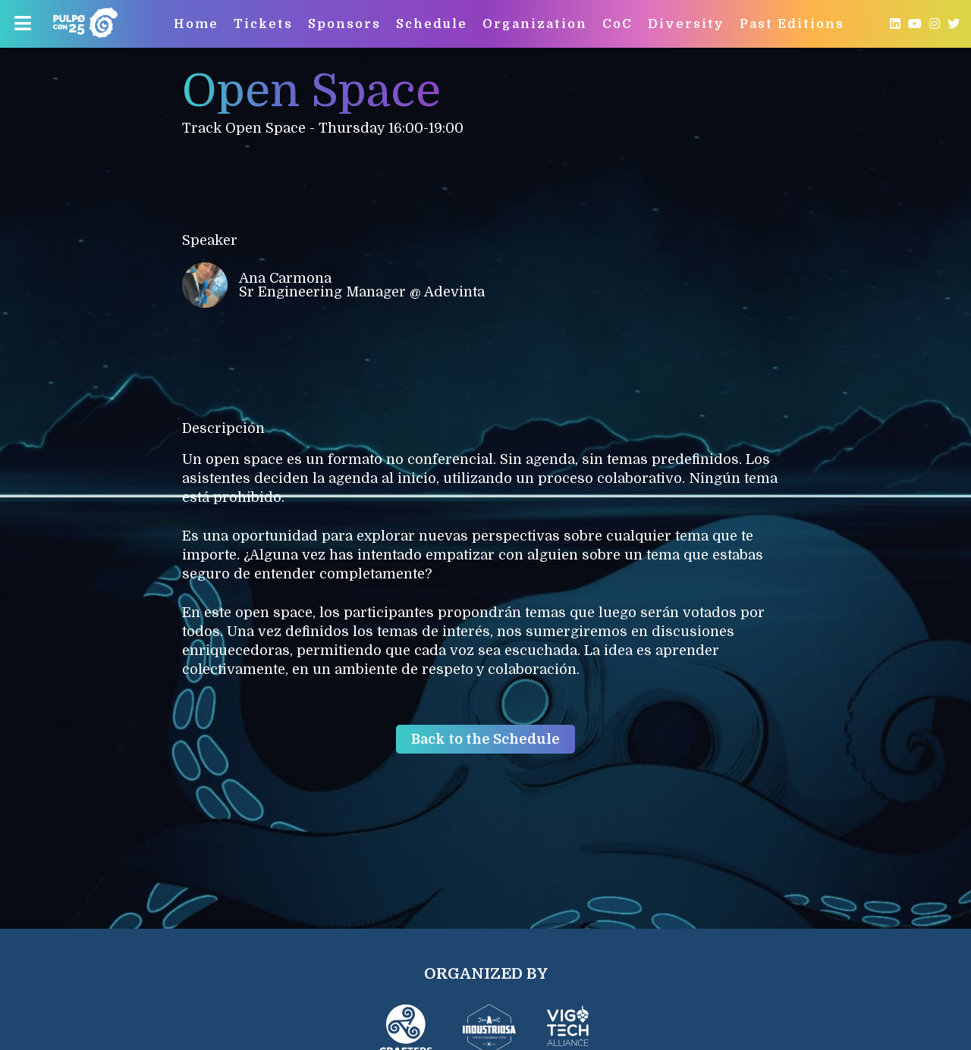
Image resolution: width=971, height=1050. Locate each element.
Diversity (686, 24)
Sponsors (344, 24)
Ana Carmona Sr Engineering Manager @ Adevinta (333, 285)
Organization (534, 24)
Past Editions (792, 24)
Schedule (431, 24)
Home (196, 24)
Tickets (263, 24)
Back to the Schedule (485, 739)
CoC (617, 24)
